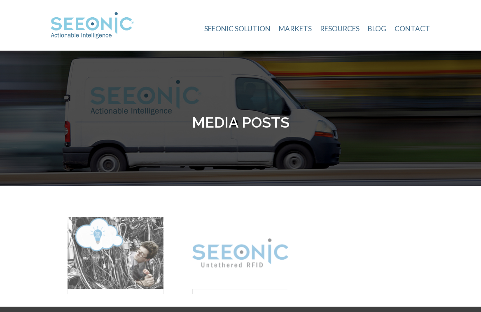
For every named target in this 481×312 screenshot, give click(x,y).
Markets (295, 28)
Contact (412, 28)
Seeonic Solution (237, 28)
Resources (340, 28)
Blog (377, 28)
